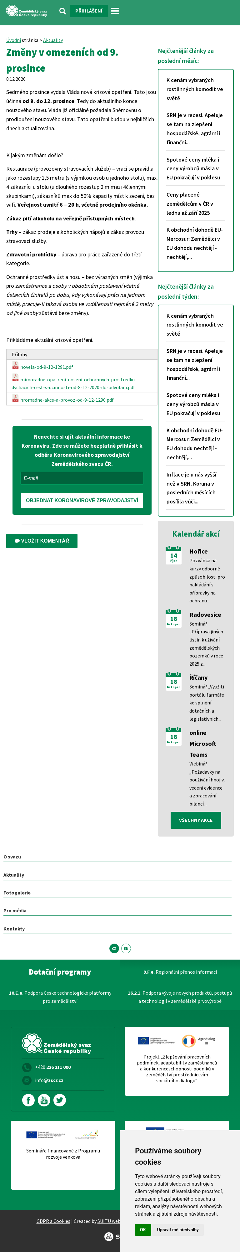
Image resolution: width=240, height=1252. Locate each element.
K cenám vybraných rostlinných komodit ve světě (195, 89)
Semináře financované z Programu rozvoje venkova (63, 1154)
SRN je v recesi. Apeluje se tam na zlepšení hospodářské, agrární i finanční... (195, 128)
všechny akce (196, 820)
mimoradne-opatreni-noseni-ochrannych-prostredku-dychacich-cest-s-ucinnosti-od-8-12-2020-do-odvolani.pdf (74, 382)
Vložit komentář (42, 541)
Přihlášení (88, 11)
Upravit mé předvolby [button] (178, 1229)
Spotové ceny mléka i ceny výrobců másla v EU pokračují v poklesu (193, 168)
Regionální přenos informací (180, 972)
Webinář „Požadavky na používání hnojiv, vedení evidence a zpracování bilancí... (207, 783)
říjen (173, 561)
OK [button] (143, 1229)
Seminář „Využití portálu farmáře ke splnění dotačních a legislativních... (206, 702)
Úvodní (13, 40)
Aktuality (53, 40)
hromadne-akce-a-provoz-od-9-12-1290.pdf (63, 398)
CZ (114, 948)
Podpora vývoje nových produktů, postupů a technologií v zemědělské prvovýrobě (180, 997)
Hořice (198, 551)
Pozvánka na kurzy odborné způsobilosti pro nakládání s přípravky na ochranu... (207, 580)
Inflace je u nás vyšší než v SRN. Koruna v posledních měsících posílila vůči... (191, 488)
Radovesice (205, 614)
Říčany (198, 677)
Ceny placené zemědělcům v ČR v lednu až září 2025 (190, 203)
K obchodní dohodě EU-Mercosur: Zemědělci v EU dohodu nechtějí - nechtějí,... (195, 243)
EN (126, 948)
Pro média (15, 910)
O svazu (12, 856)
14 (173, 555)
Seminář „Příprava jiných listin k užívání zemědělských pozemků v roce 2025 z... (206, 644)
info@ (49, 1080)
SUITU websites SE (117, 1221)
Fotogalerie (17, 892)
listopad (174, 624)
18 (173, 618)
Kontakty (14, 928)
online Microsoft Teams (202, 743)
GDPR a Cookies (53, 1221)
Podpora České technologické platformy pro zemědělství (60, 997)
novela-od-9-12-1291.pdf (42, 365)
